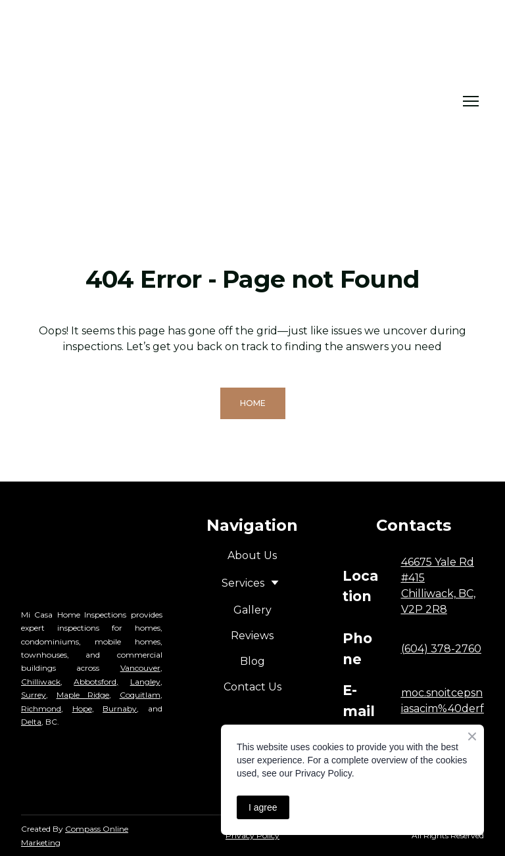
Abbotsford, (96, 682)
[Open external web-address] (92, 775)
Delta (31, 722)
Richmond (41, 708)
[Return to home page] (175, 101)
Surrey (33, 695)
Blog (252, 661)
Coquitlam (140, 695)
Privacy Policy (252, 835)
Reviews (252, 635)
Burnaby (120, 708)
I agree (263, 807)
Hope (82, 708)
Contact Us (252, 687)
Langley (145, 682)
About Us (252, 555)
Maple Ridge (83, 695)
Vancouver (140, 668)
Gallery (252, 610)
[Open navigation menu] (471, 101)
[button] (252, 403)
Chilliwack (40, 682)
